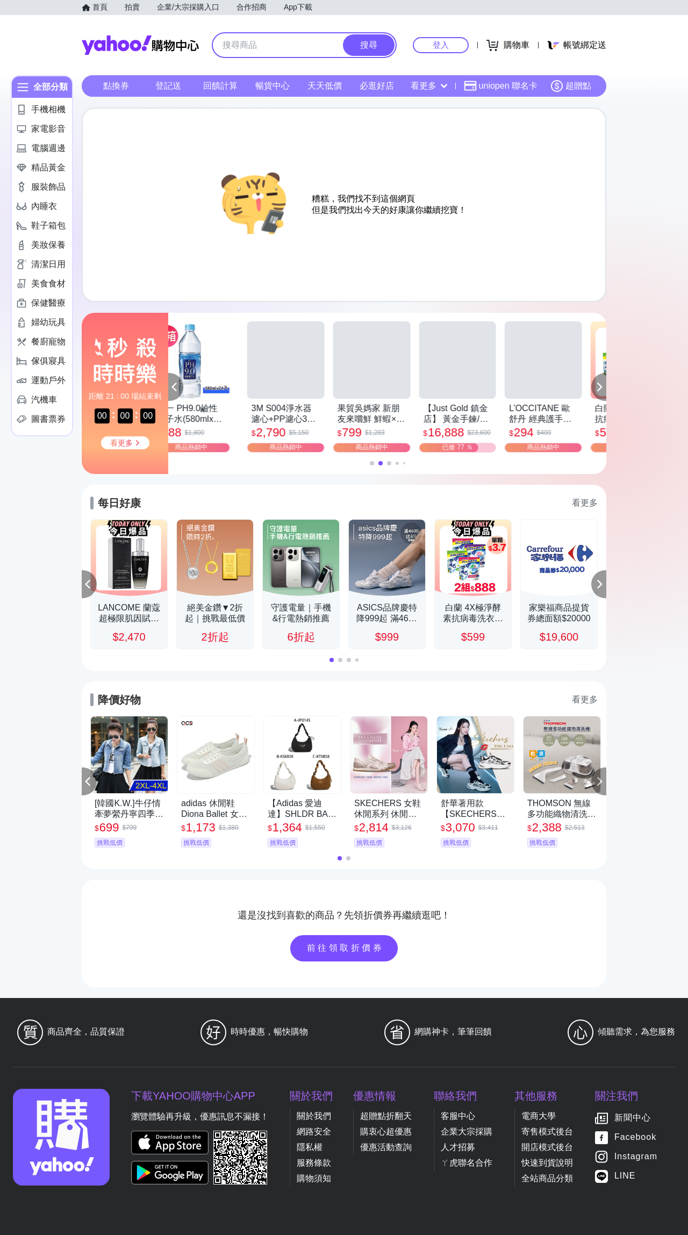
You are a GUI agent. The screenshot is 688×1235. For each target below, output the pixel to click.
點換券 (116, 85)
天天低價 (324, 85)
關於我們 (314, 1116)
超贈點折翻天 (386, 1116)
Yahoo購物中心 (140, 45)
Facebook (635, 1136)
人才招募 (458, 1147)
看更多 (429, 85)
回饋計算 (220, 85)
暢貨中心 (272, 85)
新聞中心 (632, 1117)
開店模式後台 (547, 1147)
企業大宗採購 (466, 1131)
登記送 (168, 85)
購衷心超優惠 (386, 1131)
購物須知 (314, 1178)
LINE (625, 1175)
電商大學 (538, 1116)
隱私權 (309, 1147)
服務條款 (314, 1162)
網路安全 (314, 1131)
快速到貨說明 (547, 1162)
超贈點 (570, 86)
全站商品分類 (547, 1178)
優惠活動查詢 (386, 1147)
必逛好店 (377, 85)
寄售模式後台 (547, 1131)
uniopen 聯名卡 (501, 86)
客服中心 (458, 1116)
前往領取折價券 (345, 947)
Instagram (635, 1156)
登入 (441, 44)
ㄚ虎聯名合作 (466, 1162)
